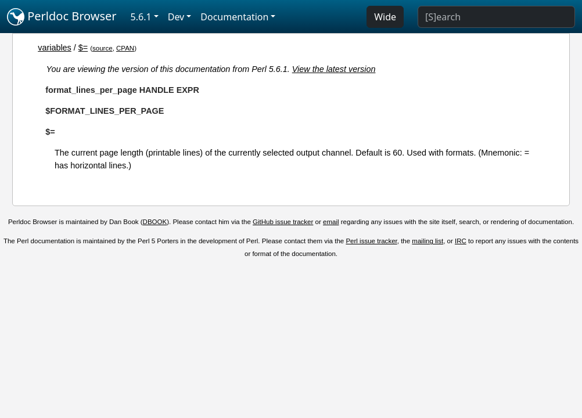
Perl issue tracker (371, 240)
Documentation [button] (234, 16)
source (102, 48)
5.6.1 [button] (141, 16)
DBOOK (155, 221)
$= (83, 47)
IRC (460, 240)
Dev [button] (176, 16)
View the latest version (334, 69)
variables (54, 47)
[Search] (496, 17)
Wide (385, 16)
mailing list (427, 240)
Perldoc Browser (62, 17)
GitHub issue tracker (283, 221)
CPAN (125, 48)
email (331, 221)
